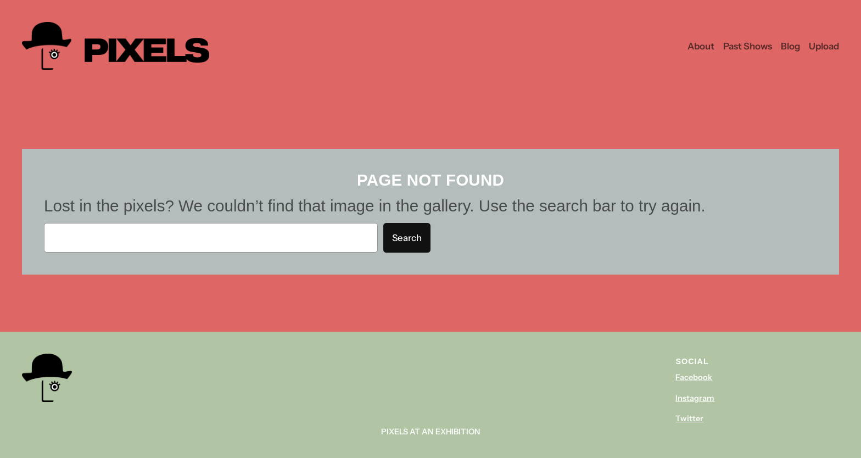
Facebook (693, 377)
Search (407, 237)
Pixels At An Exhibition (430, 432)
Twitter (689, 418)
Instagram (694, 398)
